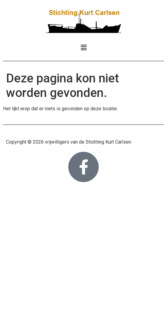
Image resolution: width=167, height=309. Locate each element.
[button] (83, 47)
